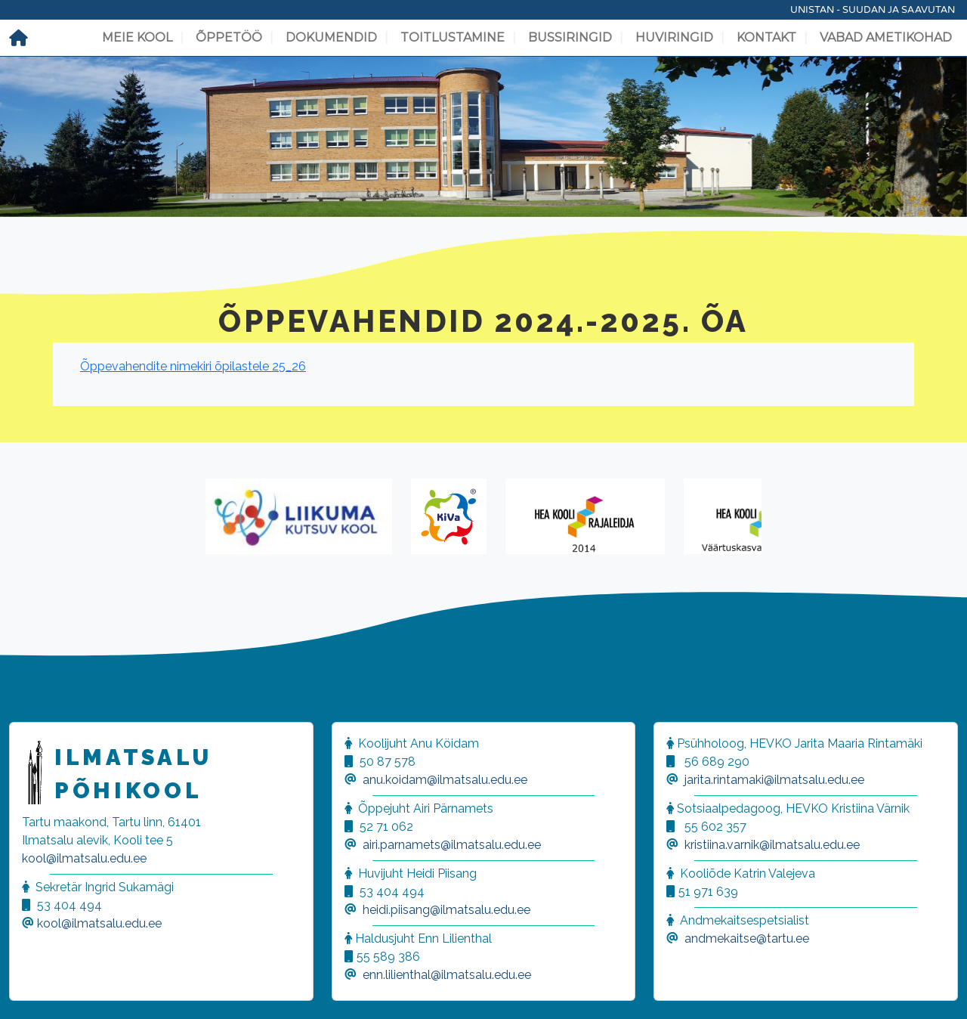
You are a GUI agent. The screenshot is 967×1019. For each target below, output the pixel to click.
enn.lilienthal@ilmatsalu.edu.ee (447, 975)
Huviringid (674, 37)
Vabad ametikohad (886, 37)
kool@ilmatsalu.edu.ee (84, 858)
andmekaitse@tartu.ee (746, 938)
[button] (30, 989)
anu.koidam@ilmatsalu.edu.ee (445, 780)
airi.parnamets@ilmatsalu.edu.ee (452, 845)
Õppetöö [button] (229, 37)
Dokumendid (331, 37)
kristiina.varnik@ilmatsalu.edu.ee (772, 845)
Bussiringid (570, 37)
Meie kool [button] (137, 37)
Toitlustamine (452, 37)
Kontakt (766, 37)
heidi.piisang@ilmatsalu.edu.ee (446, 910)
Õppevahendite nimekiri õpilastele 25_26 (193, 366)
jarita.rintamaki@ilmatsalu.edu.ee (774, 780)
